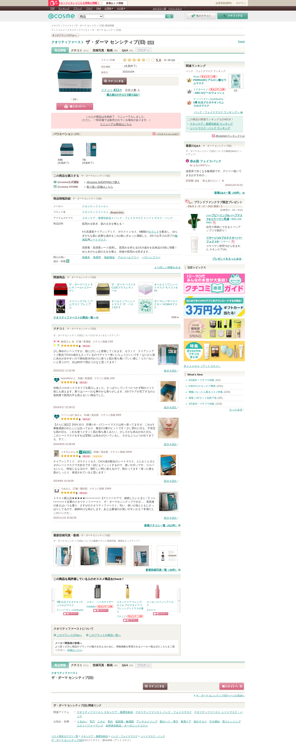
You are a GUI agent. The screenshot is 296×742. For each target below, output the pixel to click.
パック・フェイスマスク (128, 218)
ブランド (77, 8)
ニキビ (101, 721)
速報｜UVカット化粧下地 (203, 397)
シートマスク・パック (159, 218)
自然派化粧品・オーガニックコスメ (127, 725)
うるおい (82, 721)
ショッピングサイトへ (70, 613)
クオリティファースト (67, 42)
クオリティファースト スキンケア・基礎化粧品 (105, 712)
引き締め (214, 721)
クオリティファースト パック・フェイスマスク (163, 712)
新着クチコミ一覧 (161, 525)
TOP (52, 8)
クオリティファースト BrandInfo (118, 212)
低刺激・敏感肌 (124, 721)
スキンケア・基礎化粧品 (96, 218)
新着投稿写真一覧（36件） (162, 569)
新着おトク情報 (114, 3)
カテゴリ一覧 (159, 8)
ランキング (63, 8)
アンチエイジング (146, 721)
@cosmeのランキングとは (230, 136)
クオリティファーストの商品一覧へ (74, 317)
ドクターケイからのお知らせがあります (217, 89)
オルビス (151, 610)
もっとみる (235, 409)
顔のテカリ (200, 721)
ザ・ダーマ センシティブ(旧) (115, 42)
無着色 (86, 257)
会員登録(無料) (224, 3)
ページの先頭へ (220, 695)
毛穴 (92, 721)
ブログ (89, 8)
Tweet (241, 41)
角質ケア (186, 721)
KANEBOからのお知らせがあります (105, 606)
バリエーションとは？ (168, 133)
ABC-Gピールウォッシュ (209, 92)
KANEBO (91, 606)
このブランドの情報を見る (65, 35)
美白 (110, 721)
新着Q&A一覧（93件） (228, 192)
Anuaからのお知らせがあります (208, 76)
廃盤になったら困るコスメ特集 (206, 392)
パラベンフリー (151, 257)
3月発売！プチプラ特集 (202, 403)
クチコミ (80, 50)
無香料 (97, 257)
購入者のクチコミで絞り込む (123, 94)
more (174, 317)
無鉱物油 (109, 257)
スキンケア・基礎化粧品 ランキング (211, 123)
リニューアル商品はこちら (116, 124)
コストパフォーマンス (90, 725)
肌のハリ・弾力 (169, 721)
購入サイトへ (74, 106)
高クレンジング (231, 721)
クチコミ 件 (111, 90)
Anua (196, 76)
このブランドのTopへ (69, 635)
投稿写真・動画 (105, 50)
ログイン (241, 3)
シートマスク (98, 239)
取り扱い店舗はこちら (100, 186)
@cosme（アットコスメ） (117, 740)
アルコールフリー (128, 257)
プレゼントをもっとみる (226, 258)
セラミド (154, 231)
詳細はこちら (74, 650)
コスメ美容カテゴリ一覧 (64, 736)
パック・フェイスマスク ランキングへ (217, 112)
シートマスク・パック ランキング (210, 128)
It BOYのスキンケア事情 (202, 386)
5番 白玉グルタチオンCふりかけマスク (208, 104)
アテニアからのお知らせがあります (135, 616)
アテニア (121, 616)
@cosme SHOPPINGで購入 (103, 182)
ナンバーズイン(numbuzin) (70, 610)
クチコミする (114, 81)
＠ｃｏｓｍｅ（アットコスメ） (202, 366)
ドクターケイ (200, 89)
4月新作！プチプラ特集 (202, 380)
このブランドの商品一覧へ (105, 635)
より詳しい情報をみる (167, 267)
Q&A (98, 8)
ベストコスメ (175, 8)
